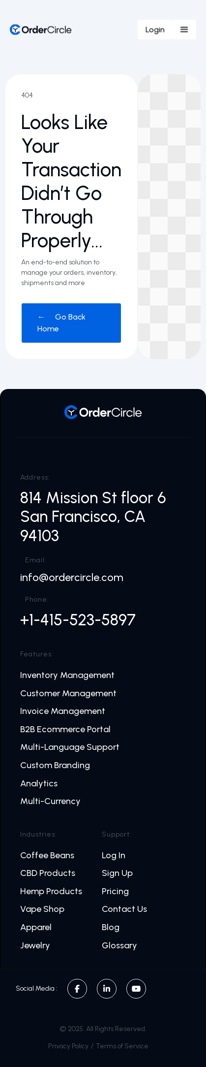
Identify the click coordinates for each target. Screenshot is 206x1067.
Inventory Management (67, 675)
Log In (113, 855)
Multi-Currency (50, 801)
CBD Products (47, 873)
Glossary (119, 945)
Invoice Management (62, 711)
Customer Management (68, 693)
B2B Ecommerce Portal (65, 729)
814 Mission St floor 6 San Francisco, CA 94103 (95, 516)
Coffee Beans (47, 855)
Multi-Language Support (69, 747)
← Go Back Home (61, 322)
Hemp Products (51, 891)
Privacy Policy (68, 1046)
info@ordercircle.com (71, 577)
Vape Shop (42, 909)
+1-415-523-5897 (78, 620)
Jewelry (35, 945)
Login (155, 29)
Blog (110, 927)
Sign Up (117, 873)
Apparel (36, 927)
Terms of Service (122, 1046)
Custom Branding (55, 765)
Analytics (39, 783)
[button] (184, 29)
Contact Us (124, 909)
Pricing (115, 891)
